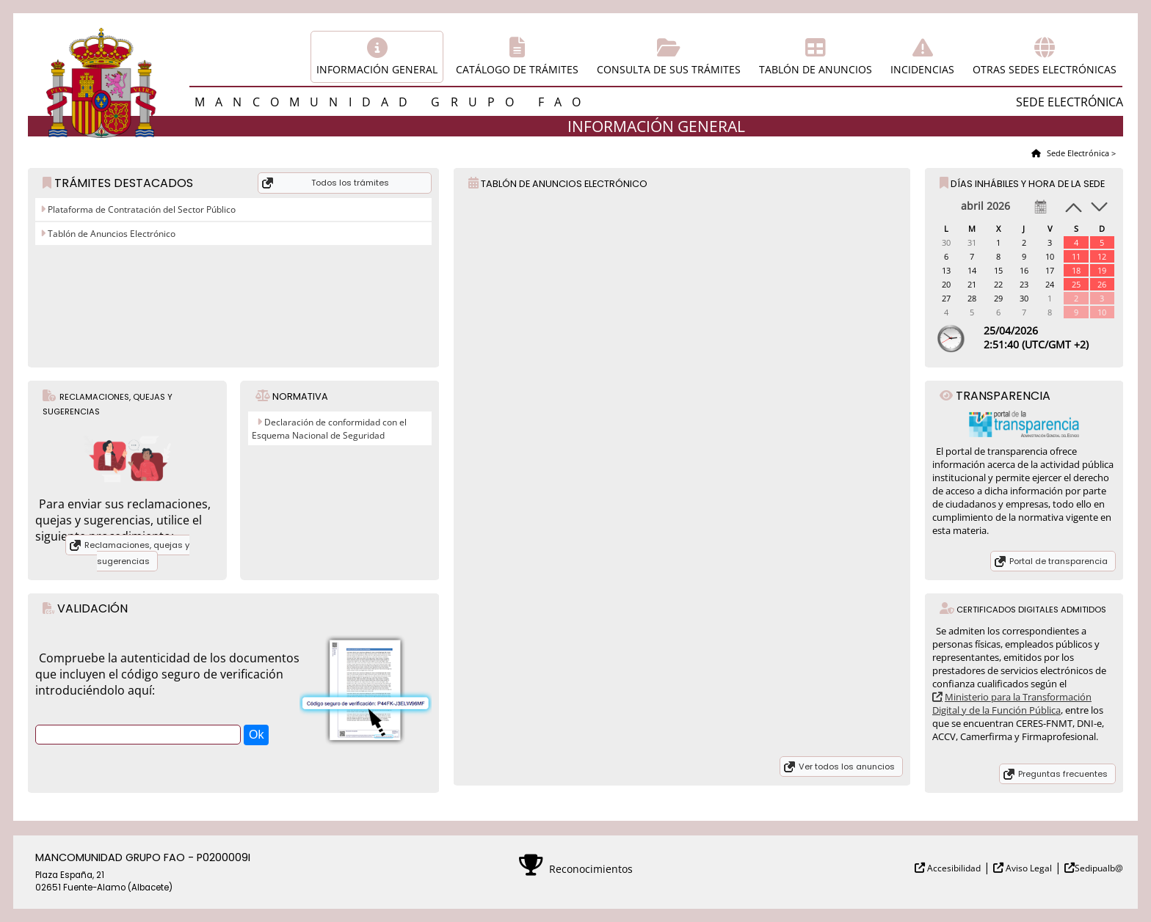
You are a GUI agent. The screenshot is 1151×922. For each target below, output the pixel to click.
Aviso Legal (1027, 868)
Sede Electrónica (1077, 152)
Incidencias (922, 69)
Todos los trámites (350, 183)
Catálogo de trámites (517, 69)
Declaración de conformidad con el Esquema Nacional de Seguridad (329, 429)
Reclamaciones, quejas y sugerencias (136, 553)
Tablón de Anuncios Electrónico (110, 233)
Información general (376, 69)
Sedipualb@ (1099, 868)
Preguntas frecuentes (1063, 774)
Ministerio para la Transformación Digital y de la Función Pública (1012, 703)
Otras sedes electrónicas (1044, 69)
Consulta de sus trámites (669, 69)
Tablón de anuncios (815, 69)
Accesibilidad (953, 868)
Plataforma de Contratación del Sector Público (141, 209)
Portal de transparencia (1058, 561)
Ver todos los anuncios (847, 766)
